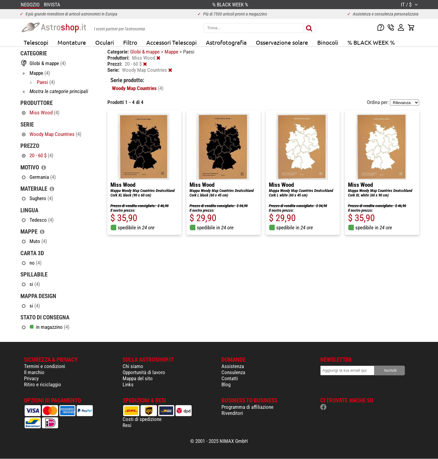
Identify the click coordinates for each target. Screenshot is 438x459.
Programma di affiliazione (247, 407)
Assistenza (232, 366)
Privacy (31, 378)
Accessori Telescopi (171, 42)
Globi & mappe (145, 52)
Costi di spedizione (142, 419)
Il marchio (34, 372)
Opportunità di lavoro (144, 372)
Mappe (172, 52)
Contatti (229, 378)
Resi (127, 425)
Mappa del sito (138, 378)
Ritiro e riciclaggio (42, 384)
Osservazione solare (282, 42)
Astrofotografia (226, 42)
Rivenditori (232, 413)
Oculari (104, 42)
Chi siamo (133, 366)
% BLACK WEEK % (371, 42)
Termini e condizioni (44, 366)
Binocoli (327, 42)
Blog (226, 384)
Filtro (130, 42)
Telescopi (36, 42)
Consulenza (233, 372)
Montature (71, 42)
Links (128, 384)
